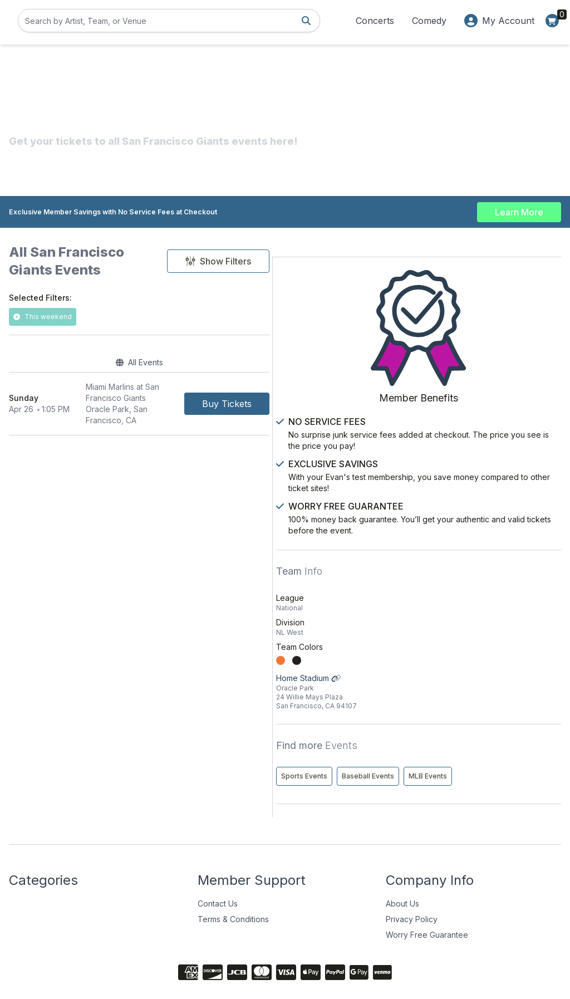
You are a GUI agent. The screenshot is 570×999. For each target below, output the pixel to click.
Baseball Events (515, 721)
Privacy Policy (412, 887)
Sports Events (452, 721)
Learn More (519, 207)
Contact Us (218, 871)
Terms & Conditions (233, 887)
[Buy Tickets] (344, 382)
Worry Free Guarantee (427, 903)
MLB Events (448, 744)
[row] (198, 382)
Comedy (429, 20)
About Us (402, 871)
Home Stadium (492, 636)
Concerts (375, 20)
